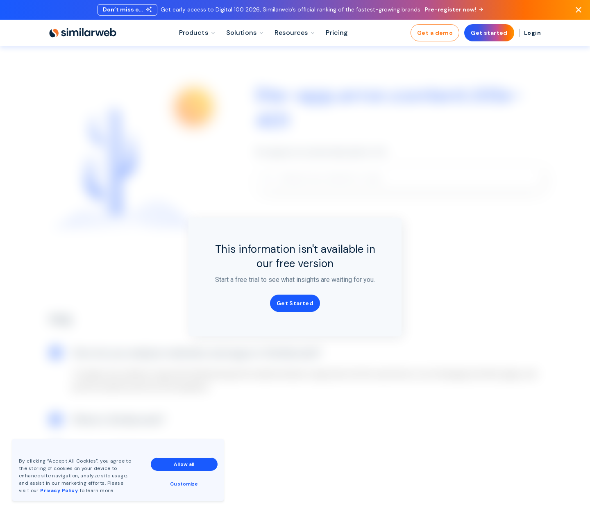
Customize (184, 484)
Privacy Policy (59, 490)
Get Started (295, 303)
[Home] (82, 33)
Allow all (184, 464)
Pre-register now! (453, 9)
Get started (489, 32)
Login (532, 32)
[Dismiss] (578, 10)
